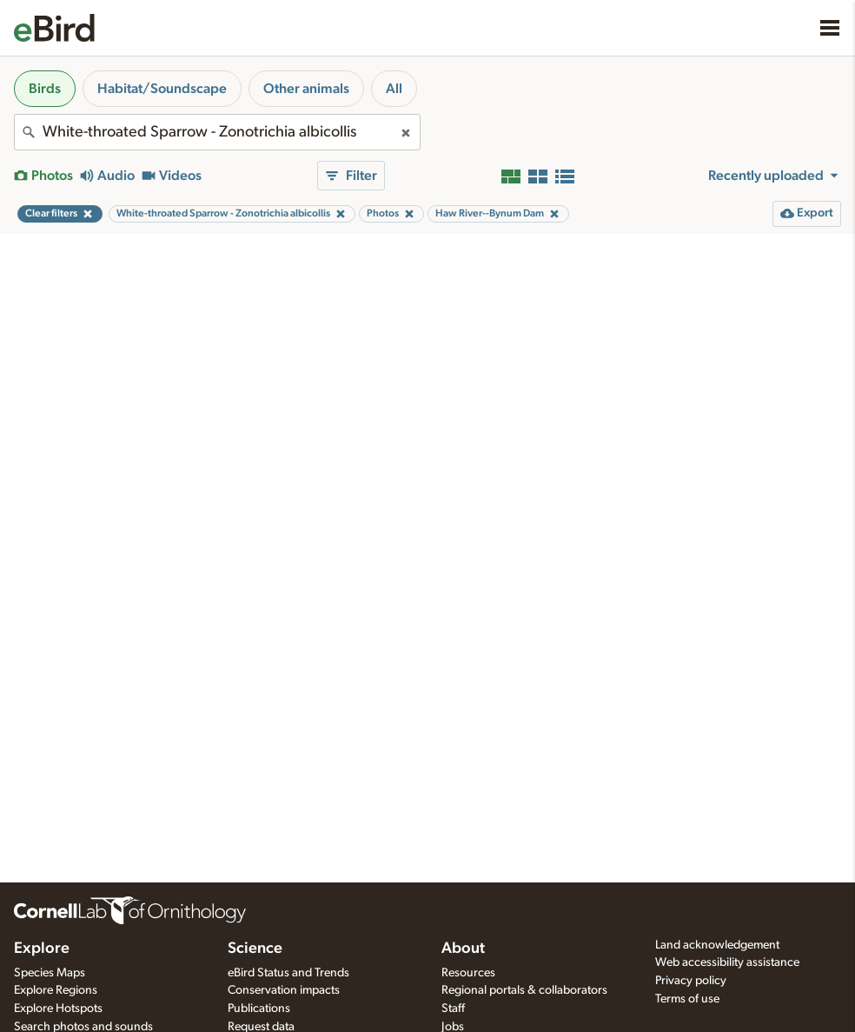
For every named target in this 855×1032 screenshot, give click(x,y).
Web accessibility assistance (727, 962)
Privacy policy (690, 981)
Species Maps (49, 973)
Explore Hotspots (58, 1008)
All (394, 89)
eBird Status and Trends (288, 973)
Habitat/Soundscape (162, 89)
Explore (42, 948)
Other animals (306, 89)
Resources (468, 973)
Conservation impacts (284, 990)
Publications (259, 1008)
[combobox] (217, 132)
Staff (453, 1008)
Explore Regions (55, 990)
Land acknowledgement (717, 945)
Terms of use (687, 999)
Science (255, 948)
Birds (45, 89)
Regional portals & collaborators (524, 990)
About (463, 948)
